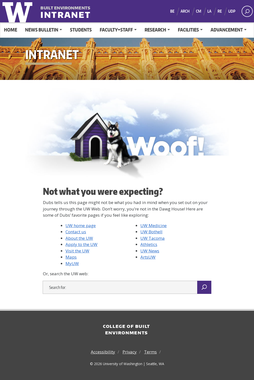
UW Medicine (153, 225)
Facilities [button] (188, 30)
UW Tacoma (152, 238)
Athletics (148, 244)
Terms (150, 352)
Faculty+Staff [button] (116, 30)
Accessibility (103, 352)
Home (10, 30)
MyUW (72, 263)
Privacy (130, 352)
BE (172, 11)
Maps (71, 257)
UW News (149, 251)
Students (81, 30)
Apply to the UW (81, 244)
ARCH (185, 11)
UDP (231, 11)
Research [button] (155, 30)
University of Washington (18, 11)
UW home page (80, 225)
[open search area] (247, 11)
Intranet (66, 11)
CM (198, 11)
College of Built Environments (126, 329)
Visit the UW (77, 251)
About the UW (79, 238)
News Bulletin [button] (41, 30)
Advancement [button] (227, 30)
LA (209, 11)
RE (220, 11)
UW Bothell (151, 232)
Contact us (75, 232)
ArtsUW (148, 257)
